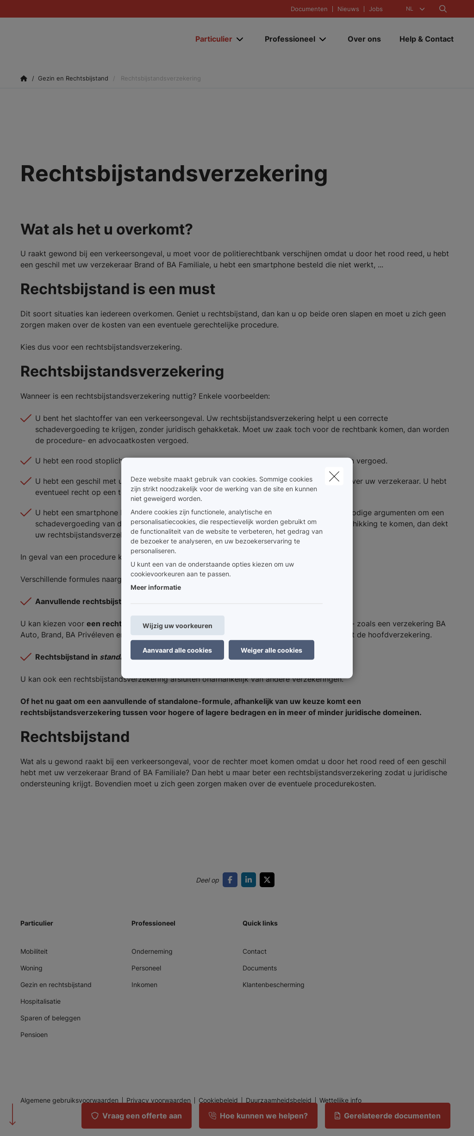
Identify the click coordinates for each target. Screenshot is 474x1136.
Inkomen (144, 984)
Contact (255, 951)
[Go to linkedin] (250, 879)
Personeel (146, 968)
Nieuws (348, 9)
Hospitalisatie (40, 1001)
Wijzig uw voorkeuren (177, 626)
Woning (31, 968)
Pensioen (34, 1034)
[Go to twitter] (269, 879)
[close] (334, 476)
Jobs (376, 9)
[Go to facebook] (232, 879)
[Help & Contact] (422, 38)
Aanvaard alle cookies (177, 650)
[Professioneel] (287, 38)
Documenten (309, 9)
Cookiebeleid (218, 1100)
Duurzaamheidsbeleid (279, 1100)
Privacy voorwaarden (158, 1100)
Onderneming (152, 951)
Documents (260, 968)
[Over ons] (364, 38)
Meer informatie (156, 587)
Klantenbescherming (274, 984)
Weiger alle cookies (271, 650)
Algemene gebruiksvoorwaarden (69, 1100)
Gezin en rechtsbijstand (56, 984)
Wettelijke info (340, 1100)
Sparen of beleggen (50, 1018)
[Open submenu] (240, 39)
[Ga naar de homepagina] (89, 39)
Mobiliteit (34, 951)
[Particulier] (210, 38)
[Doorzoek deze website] (443, 9)
